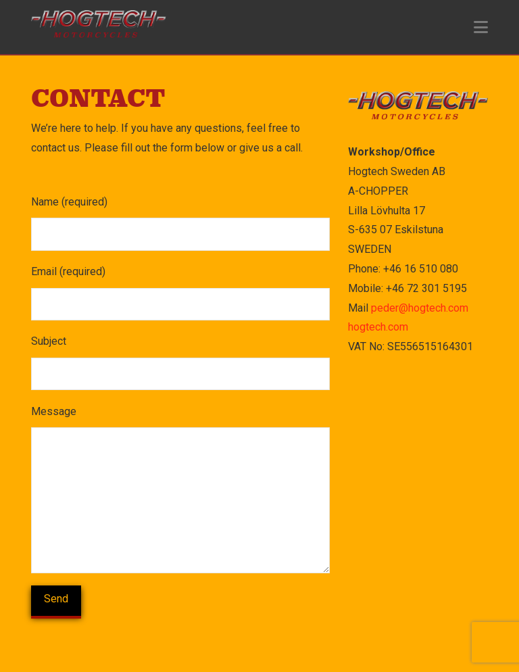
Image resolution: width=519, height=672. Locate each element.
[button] (481, 27)
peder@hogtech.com (419, 308)
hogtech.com (378, 326)
